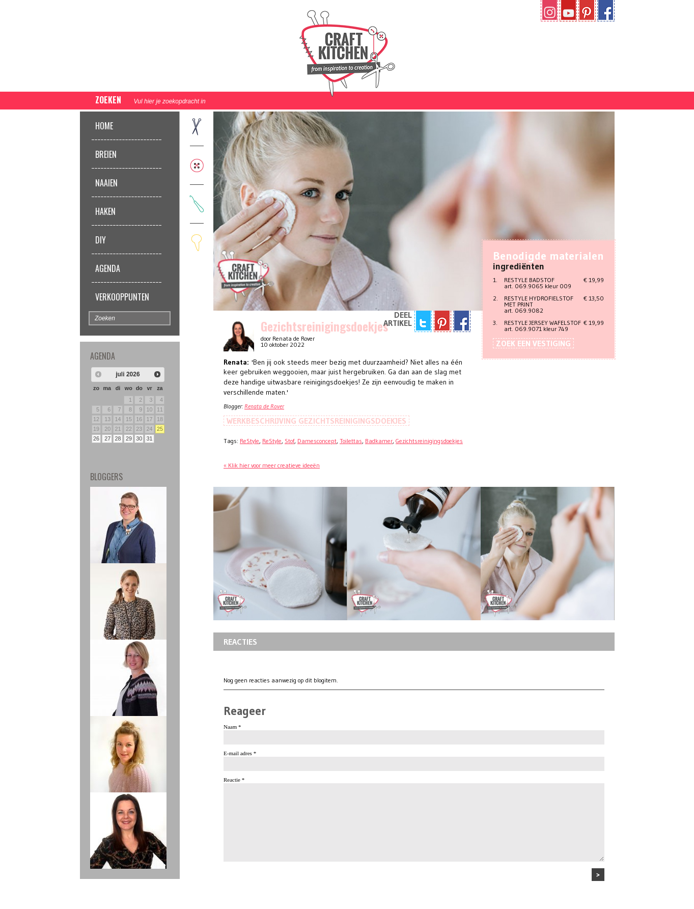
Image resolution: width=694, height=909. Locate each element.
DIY (100, 240)
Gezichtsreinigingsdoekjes (429, 441)
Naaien (106, 183)
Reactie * (234, 780)
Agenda (107, 268)
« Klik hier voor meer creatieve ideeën (272, 465)
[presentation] (301, 888)
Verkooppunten (122, 297)
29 (129, 438)
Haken (105, 211)
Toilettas (351, 441)
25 (160, 429)
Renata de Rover (264, 406)
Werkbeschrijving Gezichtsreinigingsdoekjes (316, 421)
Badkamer (379, 441)
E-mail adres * (240, 753)
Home (104, 126)
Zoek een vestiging (533, 343)
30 (139, 438)
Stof (289, 441)
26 (96, 438)
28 (118, 438)
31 (150, 438)
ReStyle (249, 441)
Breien (106, 154)
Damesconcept (317, 441)
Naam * (232, 727)
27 (107, 438)
